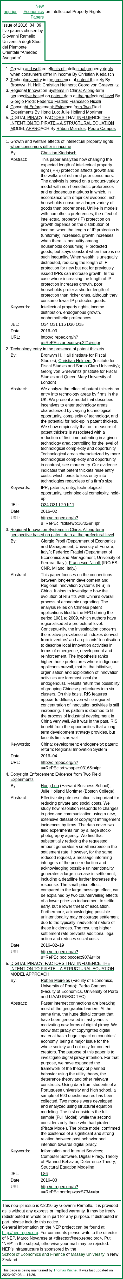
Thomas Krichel (65, 1270)
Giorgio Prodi (22, 101)
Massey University (88, 1254)
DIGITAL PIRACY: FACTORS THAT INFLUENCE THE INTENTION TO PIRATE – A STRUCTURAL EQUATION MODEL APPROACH (62, 123)
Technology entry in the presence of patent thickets (57, 80)
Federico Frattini (52, 101)
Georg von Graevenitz (98, 85)
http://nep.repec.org (20, 1232)
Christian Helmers (59, 85)
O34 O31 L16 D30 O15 (62, 324)
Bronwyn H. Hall (25, 85)
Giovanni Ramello (18, 36)
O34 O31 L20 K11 (57, 505)
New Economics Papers (33, 11)
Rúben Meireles (71, 128)
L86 (44, 1173)
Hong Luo (50, 112)
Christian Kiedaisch (96, 74)
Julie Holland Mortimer (81, 112)
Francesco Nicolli (85, 101)
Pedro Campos (102, 128)
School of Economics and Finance (33, 1254)
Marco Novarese (32, 1238)
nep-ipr (10, 11)
